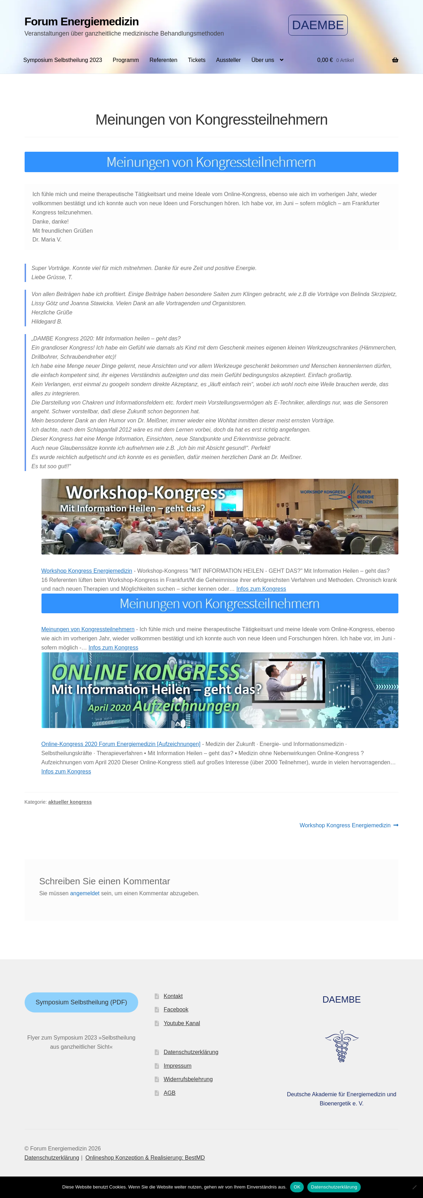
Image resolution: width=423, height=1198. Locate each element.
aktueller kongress (70, 802)
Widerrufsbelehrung (188, 1079)
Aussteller (228, 60)
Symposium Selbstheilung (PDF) (81, 1002)
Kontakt (173, 996)
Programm (126, 60)
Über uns (262, 60)
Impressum (177, 1066)
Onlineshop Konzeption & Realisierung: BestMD (145, 1158)
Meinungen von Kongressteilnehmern (88, 629)
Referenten (163, 60)
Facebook (176, 1009)
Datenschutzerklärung (191, 1052)
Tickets (196, 60)
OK (297, 1187)
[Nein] (414, 1187)
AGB (169, 1093)
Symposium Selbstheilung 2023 (62, 60)
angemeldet (85, 893)
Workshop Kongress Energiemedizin (87, 571)
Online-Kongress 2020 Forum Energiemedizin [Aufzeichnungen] (121, 744)
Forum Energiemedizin (82, 21)
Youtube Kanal (182, 1023)
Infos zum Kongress (261, 589)
